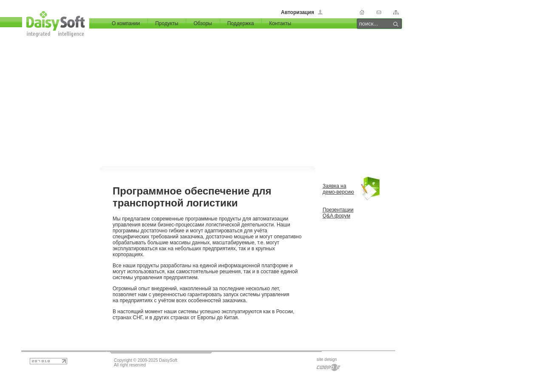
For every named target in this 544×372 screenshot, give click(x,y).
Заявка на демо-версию (338, 189)
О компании (126, 23)
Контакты (280, 23)
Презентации (338, 210)
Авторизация (297, 12)
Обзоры (202, 23)
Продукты (166, 23)
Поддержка (240, 23)
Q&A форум (336, 216)
